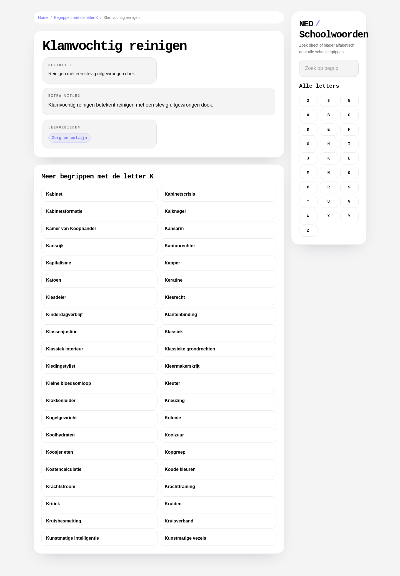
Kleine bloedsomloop (68, 383)
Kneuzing (175, 400)
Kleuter (172, 383)
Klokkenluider (61, 400)
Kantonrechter (180, 245)
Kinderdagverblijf (64, 314)
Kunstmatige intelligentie (72, 538)
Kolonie (173, 417)
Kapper (172, 263)
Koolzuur (174, 435)
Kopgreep (175, 452)
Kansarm (174, 228)
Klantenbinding (181, 314)
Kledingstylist (60, 366)
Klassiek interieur (64, 349)
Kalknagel (175, 211)
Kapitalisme (58, 263)
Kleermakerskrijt (182, 366)
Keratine (173, 280)
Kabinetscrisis (180, 194)
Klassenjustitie (62, 331)
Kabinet (54, 194)
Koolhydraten (60, 435)
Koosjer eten (59, 452)
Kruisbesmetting (63, 521)
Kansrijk (55, 245)
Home (43, 17)
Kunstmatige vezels (185, 538)
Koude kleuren (180, 469)
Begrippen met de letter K (76, 17)
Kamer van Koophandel (71, 228)
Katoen (53, 280)
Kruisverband (179, 521)
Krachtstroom (60, 486)
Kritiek (53, 503)
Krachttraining (180, 486)
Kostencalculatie (63, 469)
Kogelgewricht (61, 417)
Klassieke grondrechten (190, 349)
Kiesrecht (175, 297)
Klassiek (174, 331)
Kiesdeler (56, 297)
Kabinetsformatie (64, 211)
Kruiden (173, 503)
